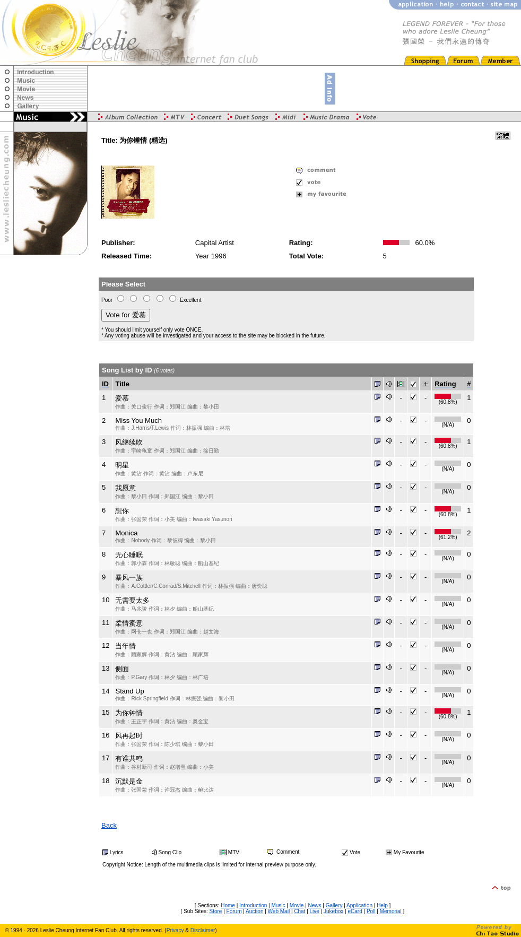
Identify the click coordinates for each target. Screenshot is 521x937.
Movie (297, 905)
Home (228, 905)
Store (216, 911)
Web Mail (279, 911)
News (315, 905)
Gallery (334, 905)
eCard (355, 911)
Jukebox (333, 911)
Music (278, 905)
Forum (234, 911)
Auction (254, 911)
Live (314, 911)
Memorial (391, 911)
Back (109, 825)
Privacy (175, 930)
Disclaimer (202, 930)
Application (359, 905)
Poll (371, 911)
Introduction (253, 905)
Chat (299, 911)
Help (382, 905)
